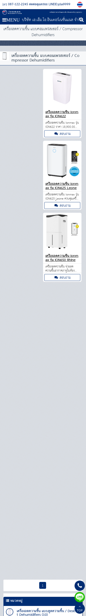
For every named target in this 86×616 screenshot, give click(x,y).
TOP (80, 609)
